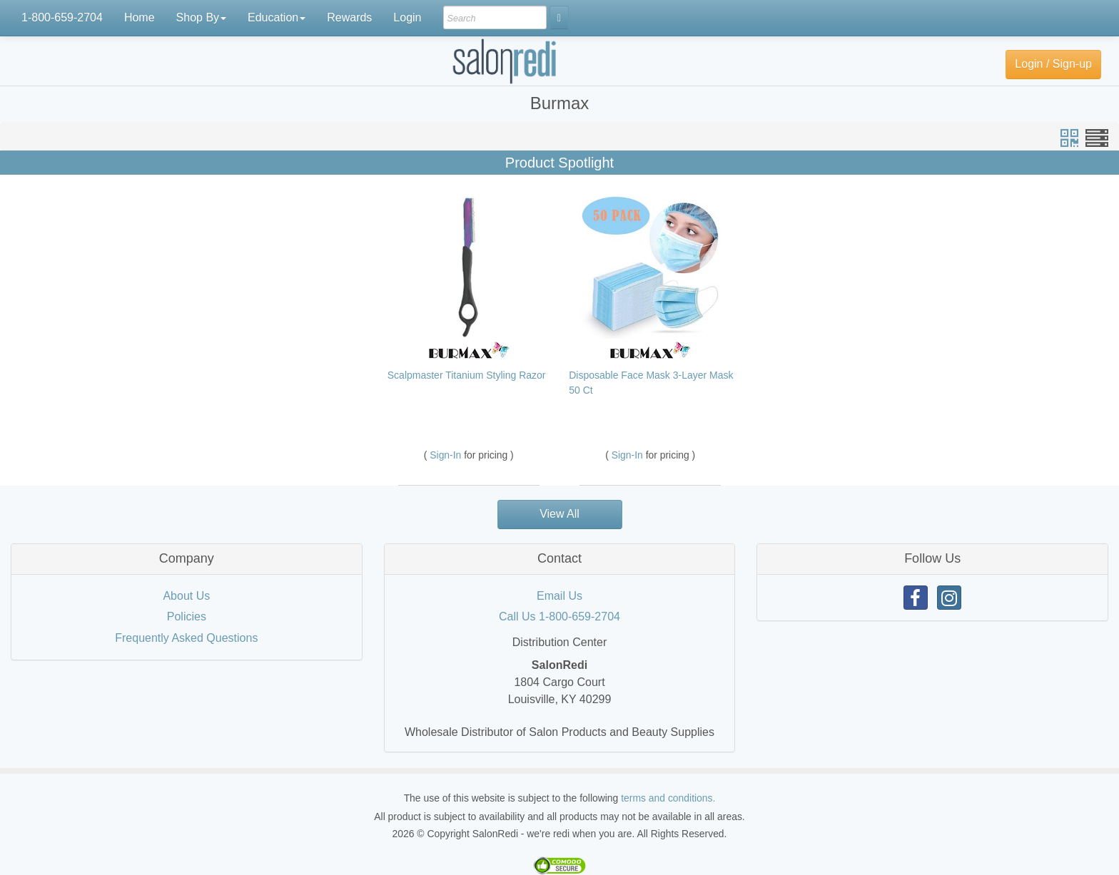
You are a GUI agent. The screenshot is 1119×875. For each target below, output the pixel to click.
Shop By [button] (201, 17)
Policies (186, 616)
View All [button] (559, 514)
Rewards (349, 17)
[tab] (186, 559)
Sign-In (447, 455)
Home (139, 17)
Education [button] (276, 17)
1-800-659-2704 (62, 17)
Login (407, 17)
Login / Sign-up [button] (1053, 64)
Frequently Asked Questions (186, 638)
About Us (186, 596)
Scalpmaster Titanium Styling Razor (467, 375)
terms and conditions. (668, 798)
